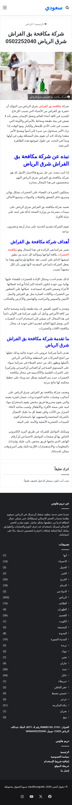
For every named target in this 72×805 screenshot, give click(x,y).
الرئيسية (41, 24)
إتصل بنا (65, 770)
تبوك (64, 651)
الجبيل (63, 567)
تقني (64, 657)
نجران (63, 711)
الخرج (63, 579)
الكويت (63, 621)
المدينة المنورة (59, 639)
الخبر (64, 573)
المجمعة (62, 627)
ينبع (65, 717)
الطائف (63, 603)
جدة (64, 669)
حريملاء (62, 681)
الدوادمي (62, 591)
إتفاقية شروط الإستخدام (56, 761)
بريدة (64, 645)
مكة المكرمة (59, 705)
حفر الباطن (60, 687)
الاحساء (62, 561)
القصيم (63, 615)
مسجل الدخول (45, 480)
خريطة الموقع (62, 766)
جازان (63, 663)
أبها (65, 555)
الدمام (63, 585)
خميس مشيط (59, 693)
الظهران (62, 609)
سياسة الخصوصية (60, 756)
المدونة (63, 633)
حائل (64, 675)
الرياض (29, 24)
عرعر (64, 699)
